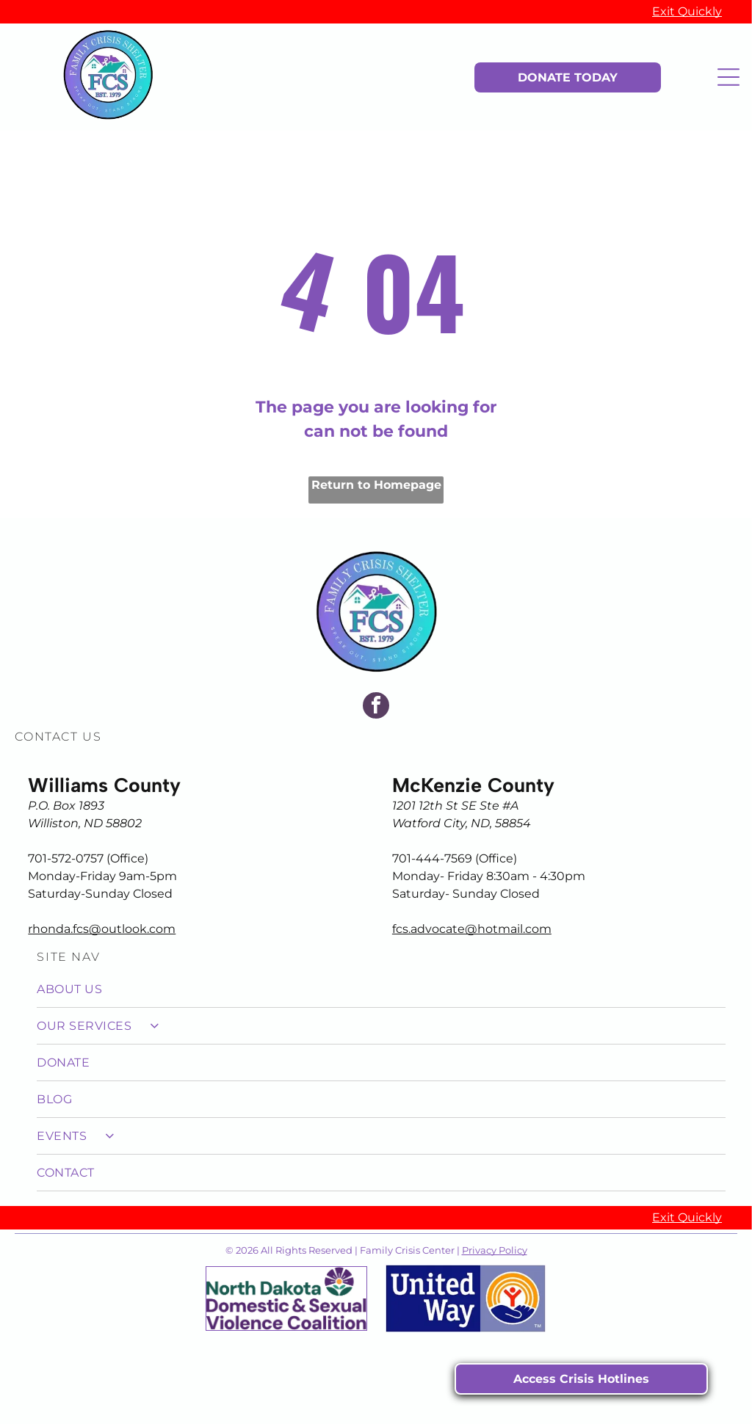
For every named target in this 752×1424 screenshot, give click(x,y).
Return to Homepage (376, 485)
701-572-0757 (66, 858)
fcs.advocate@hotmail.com (472, 929)
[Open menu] (728, 77)
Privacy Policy (494, 1250)
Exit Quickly (687, 11)
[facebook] (376, 707)
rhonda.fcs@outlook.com (102, 929)
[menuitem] (381, 989)
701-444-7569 (432, 858)
